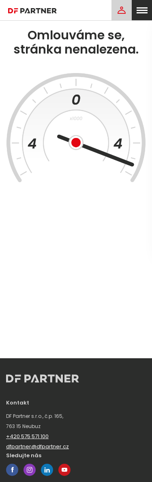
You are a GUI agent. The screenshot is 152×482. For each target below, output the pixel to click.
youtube (64, 470)
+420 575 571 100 (27, 436)
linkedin (47, 470)
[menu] (142, 10)
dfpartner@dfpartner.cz (37, 446)
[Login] (121, 10)
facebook (12, 470)
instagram (30, 470)
